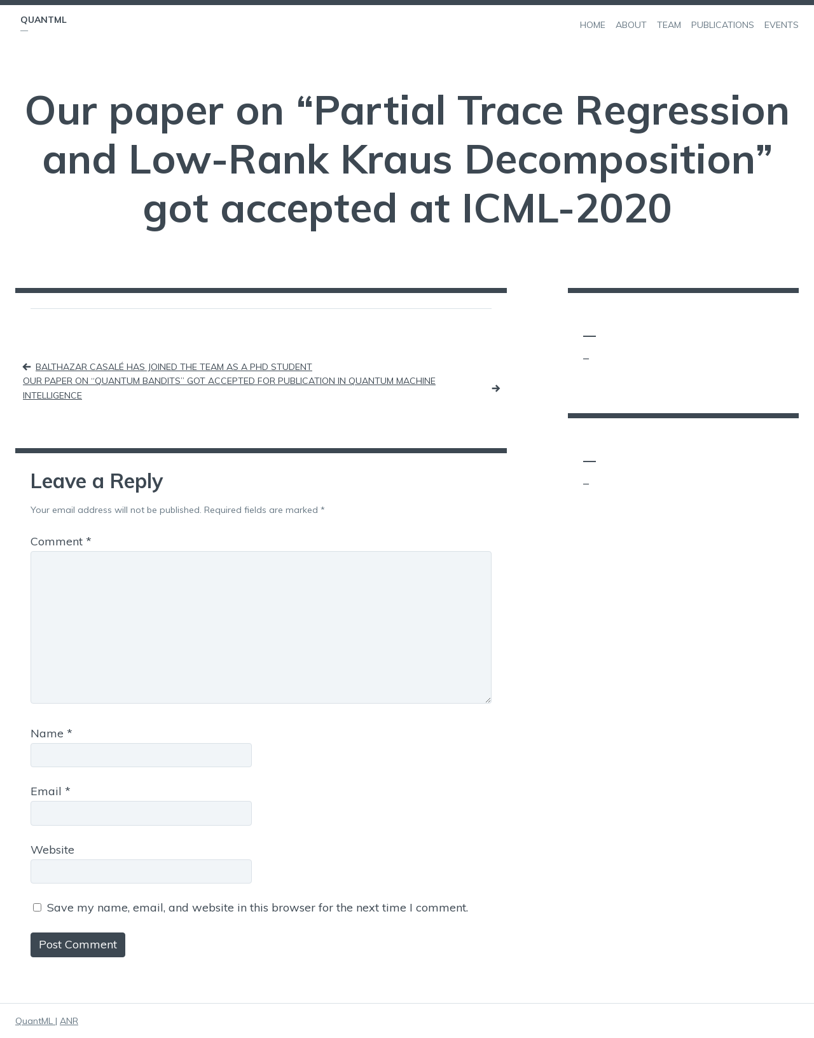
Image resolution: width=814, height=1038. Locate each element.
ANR (69, 1021)
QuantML (43, 19)
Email (51, 791)
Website (52, 849)
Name (51, 733)
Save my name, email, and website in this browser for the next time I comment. (257, 907)
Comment (61, 541)
